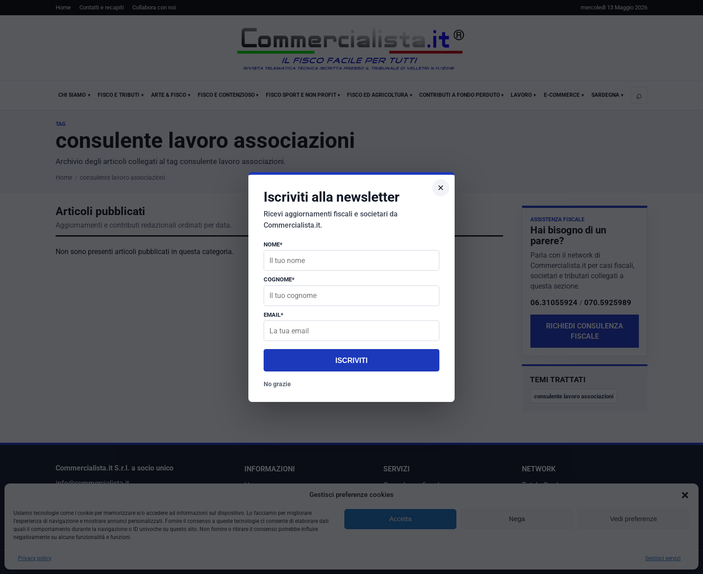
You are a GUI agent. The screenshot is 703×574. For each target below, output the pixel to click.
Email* (273, 314)
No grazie (277, 384)
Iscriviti (351, 360)
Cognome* (279, 279)
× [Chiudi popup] (441, 187)
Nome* (273, 244)
